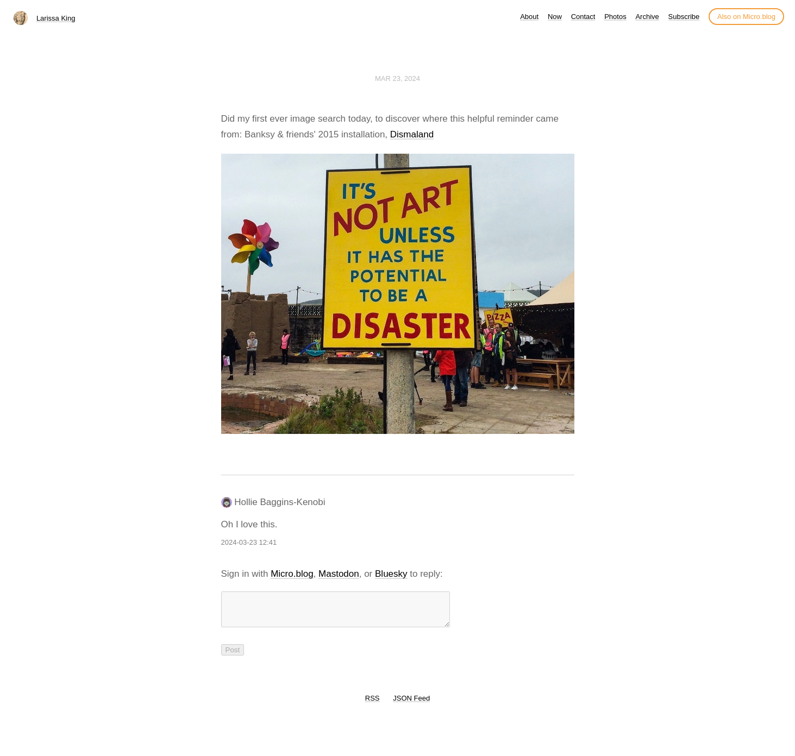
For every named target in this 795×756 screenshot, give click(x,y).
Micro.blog (292, 574)
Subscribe (684, 16)
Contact (583, 16)
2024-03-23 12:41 (249, 542)
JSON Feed (411, 705)
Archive (647, 16)
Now (555, 16)
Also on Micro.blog (746, 16)
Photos (615, 16)
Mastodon (338, 574)
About (529, 16)
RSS (372, 705)
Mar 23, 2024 (397, 78)
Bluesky (391, 574)
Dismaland (412, 134)
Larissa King (56, 18)
